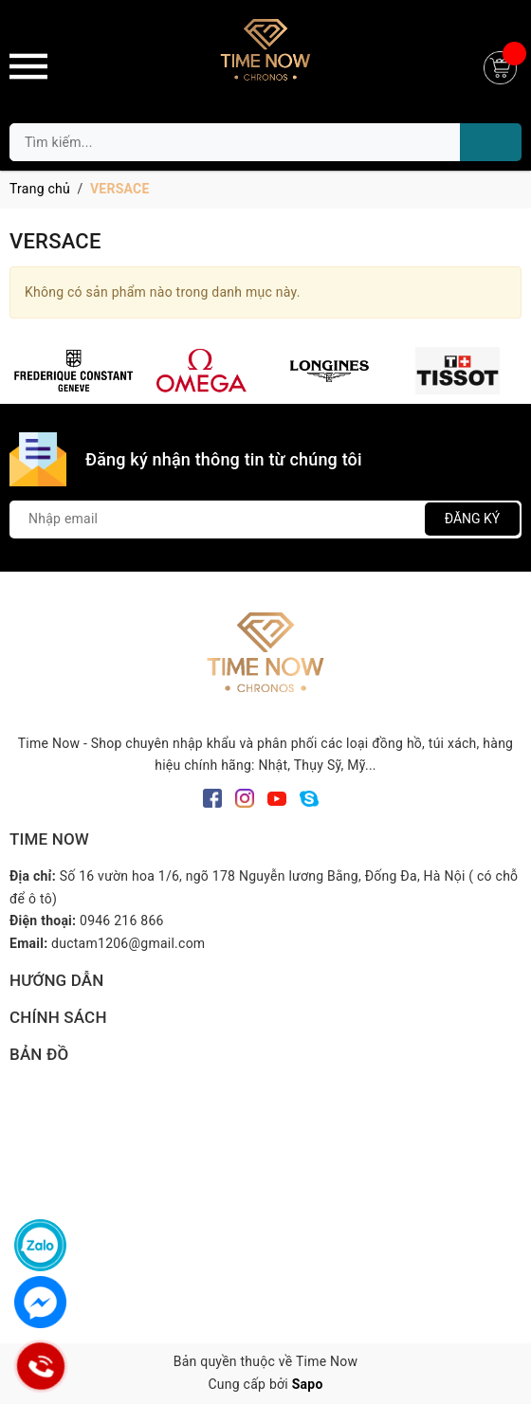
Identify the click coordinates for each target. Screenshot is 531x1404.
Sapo (307, 1384)
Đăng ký (473, 518)
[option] (73, 370)
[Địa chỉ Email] (265, 519)
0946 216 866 (122, 920)
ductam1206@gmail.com (128, 943)
